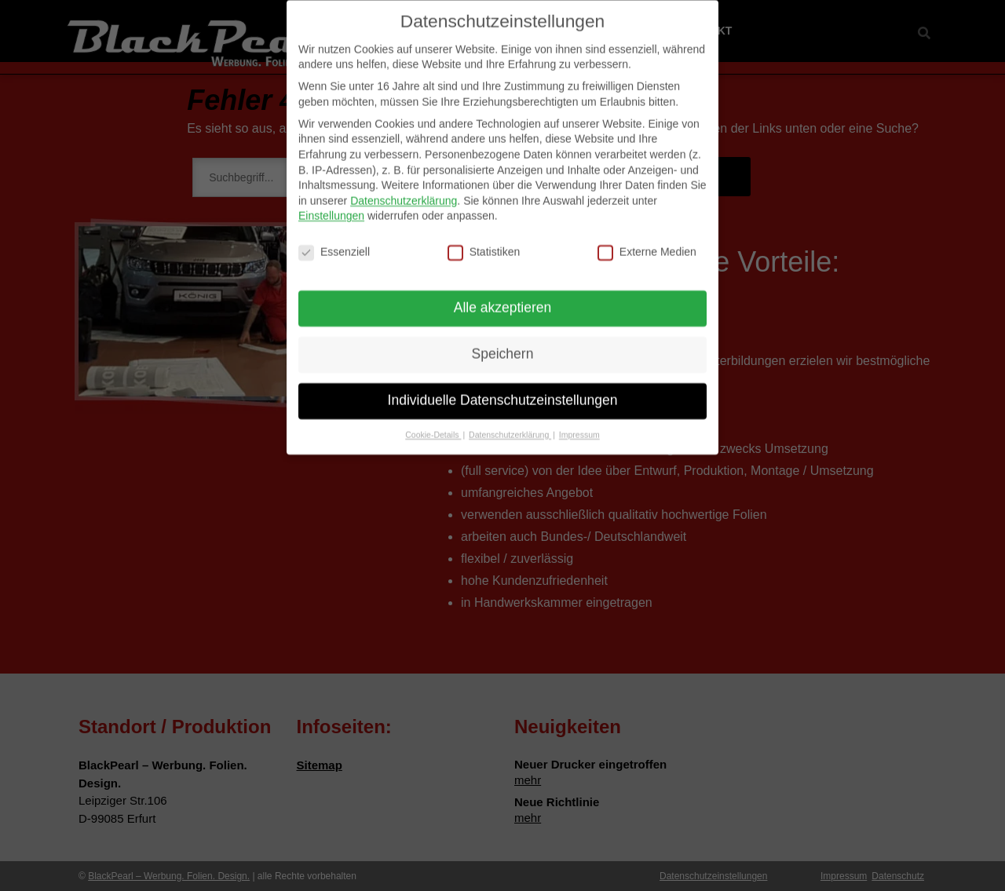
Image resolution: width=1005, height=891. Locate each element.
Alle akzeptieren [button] (503, 297)
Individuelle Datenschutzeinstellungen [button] (503, 389)
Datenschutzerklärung (403, 190)
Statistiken (484, 241)
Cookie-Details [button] (433, 424)
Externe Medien (647, 241)
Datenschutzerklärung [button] (510, 424)
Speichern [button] (503, 343)
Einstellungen (331, 205)
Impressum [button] (579, 424)
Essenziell (334, 241)
